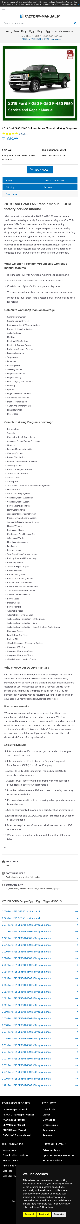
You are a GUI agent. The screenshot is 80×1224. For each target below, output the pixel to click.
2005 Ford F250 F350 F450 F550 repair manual (26, 1045)
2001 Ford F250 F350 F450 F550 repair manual (26, 1071)
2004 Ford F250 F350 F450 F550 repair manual (26, 1051)
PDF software (10, 1160)
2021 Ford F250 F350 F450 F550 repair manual (26, 944)
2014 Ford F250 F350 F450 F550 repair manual (26, 985)
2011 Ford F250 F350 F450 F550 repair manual (26, 1005)
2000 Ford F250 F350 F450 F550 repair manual (26, 1078)
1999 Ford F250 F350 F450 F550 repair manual (26, 1085)
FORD (36, 36)
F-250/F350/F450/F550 (52, 36)
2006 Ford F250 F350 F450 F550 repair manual (26, 1038)
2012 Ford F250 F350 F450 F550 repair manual (26, 998)
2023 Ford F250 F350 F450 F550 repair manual (26, 931)
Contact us (49, 1119)
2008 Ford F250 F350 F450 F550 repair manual (26, 1025)
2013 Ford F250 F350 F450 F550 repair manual (26, 991)
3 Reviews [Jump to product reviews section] (23, 134)
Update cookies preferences (58, 1155)
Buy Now (42, 169)
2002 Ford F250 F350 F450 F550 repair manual (26, 1065)
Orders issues (50, 1124)
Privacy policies (51, 1150)
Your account (10, 1150)
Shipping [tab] (10, 187)
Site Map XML (10, 1175)
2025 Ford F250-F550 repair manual (21, 918)
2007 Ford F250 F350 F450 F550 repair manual (26, 1031)
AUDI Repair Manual (14, 1119)
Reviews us (49, 1130)
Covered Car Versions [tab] (54, 180)
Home (20, 36)
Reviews (47, 1135)
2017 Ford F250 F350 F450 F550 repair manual (26, 964)
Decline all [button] (44, 1214)
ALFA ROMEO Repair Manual (18, 1114)
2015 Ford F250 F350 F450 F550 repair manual (26, 978)
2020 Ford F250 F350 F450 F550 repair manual (26, 951)
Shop (28, 36)
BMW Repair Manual (14, 1124)
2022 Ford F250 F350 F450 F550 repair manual (26, 938)
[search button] (75, 23)
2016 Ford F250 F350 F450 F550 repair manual (26, 971)
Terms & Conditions (43, 1207)
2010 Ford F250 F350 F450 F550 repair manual (26, 1011)
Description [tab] (12, 194)
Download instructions (15, 1155)
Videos (46, 1114)
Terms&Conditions (53, 1160)
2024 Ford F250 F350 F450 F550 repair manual (26, 924)
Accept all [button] (29, 1214)
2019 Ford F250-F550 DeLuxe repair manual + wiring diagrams (39, 128)
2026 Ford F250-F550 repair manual (21, 911)
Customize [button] (59, 1214)
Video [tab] (9, 180)
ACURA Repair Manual (15, 1109)
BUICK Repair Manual (14, 1130)
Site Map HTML (11, 1170)
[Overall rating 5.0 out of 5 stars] (10, 134)
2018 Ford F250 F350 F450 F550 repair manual (26, 958)
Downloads (49, 1109)
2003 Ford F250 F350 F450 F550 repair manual (26, 1058)
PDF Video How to (13, 1165)
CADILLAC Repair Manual (16, 1135)
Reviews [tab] (48, 187)
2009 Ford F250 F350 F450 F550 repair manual (26, 1018)
